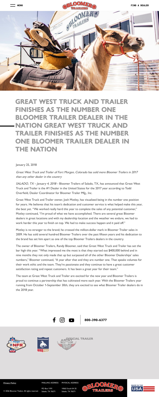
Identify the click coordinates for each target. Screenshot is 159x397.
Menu (20, 5)
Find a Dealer (140, 5)
